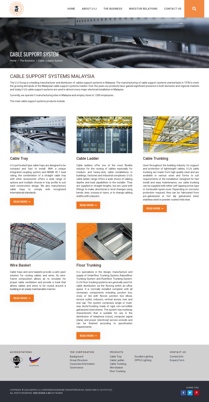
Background (76, 356)
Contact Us (172, 8)
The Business (112, 8)
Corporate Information (82, 363)
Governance (76, 367)
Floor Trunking (117, 371)
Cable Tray (116, 356)
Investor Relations (143, 8)
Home (71, 8)
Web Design (39, 393)
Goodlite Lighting (144, 356)
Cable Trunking (118, 363)
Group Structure (79, 360)
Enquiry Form (177, 360)
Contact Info (176, 356)
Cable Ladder (117, 360)
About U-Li (89, 8)
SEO (50, 393)
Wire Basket (116, 367)
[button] (22, 201)
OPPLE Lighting (143, 360)
